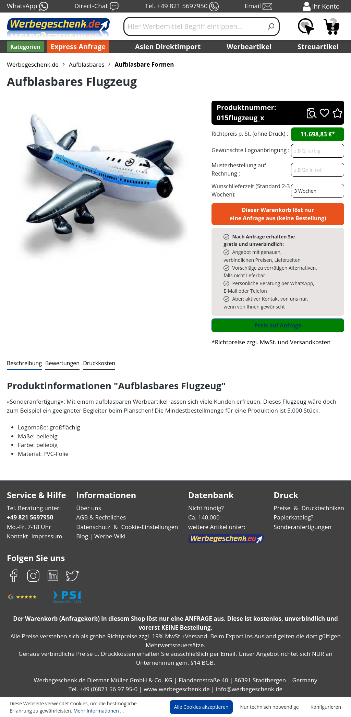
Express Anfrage (76, 47)
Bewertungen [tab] (60, 363)
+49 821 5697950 (29, 517)
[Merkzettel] (306, 26)
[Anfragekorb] (331, 26)
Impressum (44, 536)
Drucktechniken (324, 508)
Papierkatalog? (296, 517)
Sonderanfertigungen (304, 527)
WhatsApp (27, 6)
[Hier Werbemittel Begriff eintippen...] (193, 26)
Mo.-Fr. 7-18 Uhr (28, 527)
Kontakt (17, 536)
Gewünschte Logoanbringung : (248, 150)
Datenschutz (93, 527)
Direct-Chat (96, 6)
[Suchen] (271, 26)
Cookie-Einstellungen (148, 527)
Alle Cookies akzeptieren (207, 707)
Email (259, 6)
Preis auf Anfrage (278, 325)
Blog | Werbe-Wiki (100, 536)
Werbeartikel (249, 47)
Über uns (89, 508)
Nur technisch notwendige (273, 707)
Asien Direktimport (168, 47)
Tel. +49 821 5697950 (181, 6)
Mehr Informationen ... (65, 710)
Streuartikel (320, 47)
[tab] (23, 363)
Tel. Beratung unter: (32, 508)
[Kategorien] (25, 46)
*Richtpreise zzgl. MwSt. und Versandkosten (268, 342)
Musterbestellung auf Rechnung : (250, 169)
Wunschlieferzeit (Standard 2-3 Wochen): (249, 190)
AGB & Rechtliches (102, 517)
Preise (285, 508)
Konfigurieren (327, 707)
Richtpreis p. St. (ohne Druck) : (249, 133)
